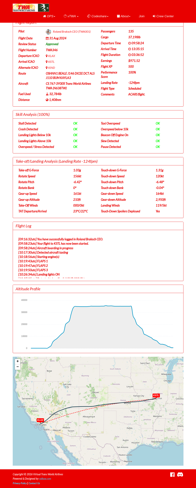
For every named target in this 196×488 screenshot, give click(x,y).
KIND (51, 68)
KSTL (51, 62)
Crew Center (163, 16)
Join (141, 16)
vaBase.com (45, 478)
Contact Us (35, 483)
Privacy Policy (20, 483)
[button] (49, 16)
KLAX (51, 56)
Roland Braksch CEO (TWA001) (73, 32)
